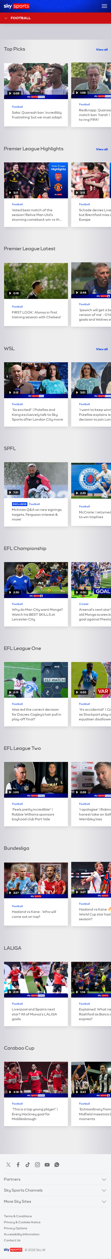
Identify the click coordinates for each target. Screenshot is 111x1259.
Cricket (83, 604)
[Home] (17, 6)
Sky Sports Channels (23, 1190)
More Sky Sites (17, 1201)
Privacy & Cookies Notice (22, 1222)
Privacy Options (15, 1228)
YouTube (47, 1164)
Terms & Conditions (18, 1216)
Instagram (37, 1164)
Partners (12, 1179)
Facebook (18, 1164)
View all (102, 49)
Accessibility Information (21, 1234)
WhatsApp (56, 1164)
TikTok (27, 1164)
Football (17, 18)
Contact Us (12, 1240)
